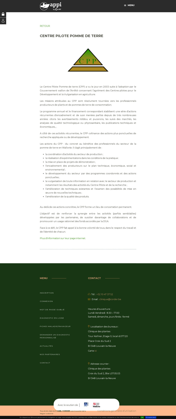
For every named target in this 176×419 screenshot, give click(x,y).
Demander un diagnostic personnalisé (55, 336)
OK (142, 417)
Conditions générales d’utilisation (116, 411)
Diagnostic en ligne (52, 318)
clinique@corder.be (110, 299)
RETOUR (45, 26)
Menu (129, 5)
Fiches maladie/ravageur (55, 326)
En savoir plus (151, 417)
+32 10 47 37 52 (105, 294)
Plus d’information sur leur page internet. (63, 238)
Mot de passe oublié (52, 310)
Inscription (47, 293)
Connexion (46, 301)
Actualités (46, 346)
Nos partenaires (50, 354)
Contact (45, 363)
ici (96, 351)
